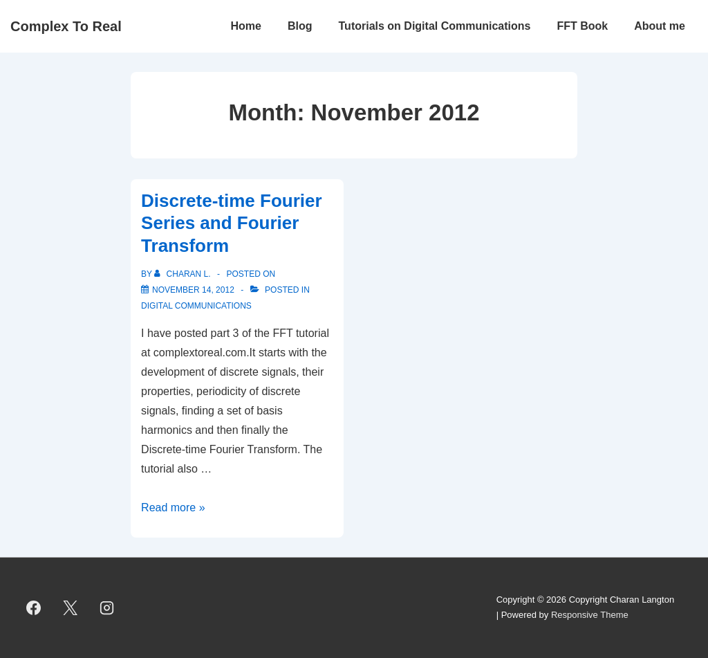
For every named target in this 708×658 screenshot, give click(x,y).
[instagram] (107, 607)
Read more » (173, 507)
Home (246, 26)
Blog (300, 26)
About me (659, 26)
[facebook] (34, 607)
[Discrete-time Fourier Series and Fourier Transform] (193, 290)
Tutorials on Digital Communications (435, 26)
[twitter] (70, 607)
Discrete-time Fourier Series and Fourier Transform (231, 223)
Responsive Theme (589, 615)
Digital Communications (196, 306)
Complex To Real (66, 26)
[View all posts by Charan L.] (183, 274)
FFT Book (582, 26)
